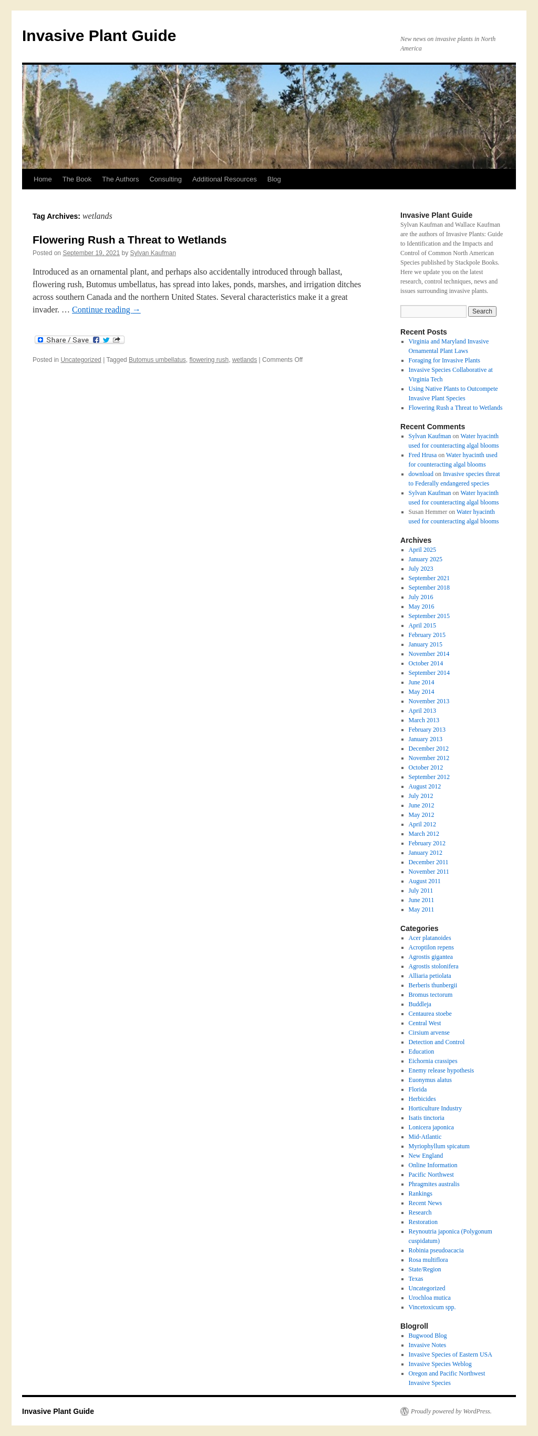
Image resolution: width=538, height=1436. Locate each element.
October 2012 (426, 767)
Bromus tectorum (431, 994)
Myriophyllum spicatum (439, 1146)
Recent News (425, 1203)
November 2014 (429, 654)
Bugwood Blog (428, 1335)
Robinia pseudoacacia (436, 1250)
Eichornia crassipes (433, 1061)
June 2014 (421, 682)
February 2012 (427, 843)
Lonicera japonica (431, 1127)
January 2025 (425, 559)
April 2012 (422, 824)
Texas (416, 1278)
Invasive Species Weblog (440, 1364)
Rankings (420, 1193)
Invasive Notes (428, 1345)
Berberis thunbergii (433, 985)
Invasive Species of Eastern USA (450, 1354)
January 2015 (425, 644)
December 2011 (429, 862)
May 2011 (421, 909)
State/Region (425, 1269)
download (421, 474)
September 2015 (429, 616)
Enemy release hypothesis (441, 1070)
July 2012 (421, 796)
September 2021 (429, 578)
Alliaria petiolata (430, 975)
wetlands (244, 359)
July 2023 (421, 568)
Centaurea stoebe (430, 1013)
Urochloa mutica (430, 1297)
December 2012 (429, 748)
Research (420, 1212)
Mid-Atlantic (425, 1136)
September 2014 (429, 672)
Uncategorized (80, 359)
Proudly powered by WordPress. (451, 1411)
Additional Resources (224, 179)
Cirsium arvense (429, 1032)
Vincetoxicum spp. (432, 1307)
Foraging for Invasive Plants (444, 360)
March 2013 (424, 720)
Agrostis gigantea (431, 956)
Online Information (433, 1165)
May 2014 (421, 691)
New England (426, 1155)
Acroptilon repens (431, 947)
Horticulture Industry (435, 1108)
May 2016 (421, 606)
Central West (425, 1023)
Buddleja (420, 1004)
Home (43, 179)
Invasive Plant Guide (99, 35)
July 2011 (421, 890)
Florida (418, 1089)
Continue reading (106, 309)
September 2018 (429, 587)
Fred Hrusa (423, 455)
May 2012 (421, 814)
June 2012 (421, 805)
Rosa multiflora (428, 1259)
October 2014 (426, 663)
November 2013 (429, 701)
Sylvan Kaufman (153, 253)
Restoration (423, 1222)
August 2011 (425, 881)
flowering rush (209, 359)
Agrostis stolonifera (434, 966)
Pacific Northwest (431, 1174)
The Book (77, 179)
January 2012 (425, 852)
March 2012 (424, 833)
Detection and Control (437, 1042)
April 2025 (422, 549)
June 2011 (421, 900)
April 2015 (422, 625)
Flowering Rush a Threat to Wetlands (129, 240)
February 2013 (427, 729)
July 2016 (421, 597)
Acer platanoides (430, 938)
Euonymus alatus (430, 1080)
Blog (274, 179)
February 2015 (427, 635)
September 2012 (429, 777)
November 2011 (429, 871)
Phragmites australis (434, 1184)
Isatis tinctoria (426, 1117)
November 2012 (429, 758)
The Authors (120, 179)
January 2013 (425, 739)
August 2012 (425, 786)
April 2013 (422, 710)
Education (421, 1051)
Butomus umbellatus (157, 359)
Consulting (165, 179)
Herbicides (422, 1099)
